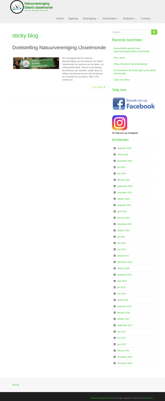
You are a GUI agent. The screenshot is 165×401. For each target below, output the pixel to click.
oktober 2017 (123, 319)
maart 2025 (122, 154)
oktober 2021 (123, 230)
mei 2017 (121, 338)
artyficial (149, 398)
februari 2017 (123, 350)
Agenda (73, 18)
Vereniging (90, 18)
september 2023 (125, 186)
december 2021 (124, 224)
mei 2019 (121, 293)
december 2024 (124, 161)
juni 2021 (121, 243)
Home (60, 18)
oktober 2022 (123, 199)
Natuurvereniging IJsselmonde (103, 398)
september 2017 (125, 325)
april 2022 (122, 211)
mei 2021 (121, 249)
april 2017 (122, 344)
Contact (145, 18)
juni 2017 (121, 331)
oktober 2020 (123, 268)
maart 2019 (122, 300)
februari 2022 (123, 218)
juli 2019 (121, 287)
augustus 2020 (124, 274)
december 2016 (124, 357)
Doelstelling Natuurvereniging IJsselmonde (59, 47)
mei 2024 (121, 173)
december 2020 (124, 262)
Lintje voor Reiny (122, 80)
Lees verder (98, 87)
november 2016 (124, 363)
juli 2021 (121, 237)
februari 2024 (123, 180)
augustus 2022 (124, 205)
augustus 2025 (124, 148)
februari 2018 (123, 312)
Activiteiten (110, 18)
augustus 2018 (124, 306)
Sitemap (15, 385)
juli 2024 (121, 167)
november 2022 (124, 192)
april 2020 (122, 281)
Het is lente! (119, 57)
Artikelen (129, 18)
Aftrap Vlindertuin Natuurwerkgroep (130, 64)
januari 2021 (123, 255)
